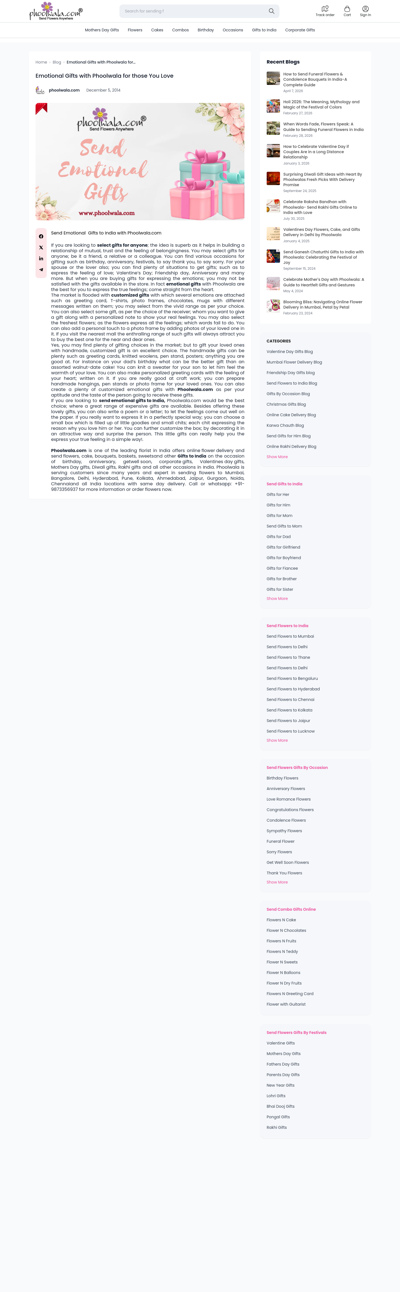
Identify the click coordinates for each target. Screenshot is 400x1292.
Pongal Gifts (278, 1117)
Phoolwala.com (144, 233)
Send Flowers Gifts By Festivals (297, 1032)
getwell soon (137, 462)
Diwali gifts (104, 467)
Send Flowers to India (287, 626)
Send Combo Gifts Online (291, 909)
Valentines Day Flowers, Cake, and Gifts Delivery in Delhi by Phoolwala (321, 232)
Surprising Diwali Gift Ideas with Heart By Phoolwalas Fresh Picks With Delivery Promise (322, 180)
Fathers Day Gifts (283, 1064)
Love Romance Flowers (289, 799)
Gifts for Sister (280, 589)
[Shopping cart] (347, 11)
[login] (365, 11)
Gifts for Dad (279, 536)
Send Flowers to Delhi (287, 647)
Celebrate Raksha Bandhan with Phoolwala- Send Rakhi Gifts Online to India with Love (320, 207)
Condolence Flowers (286, 820)
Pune (127, 478)
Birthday (206, 30)
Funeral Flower (280, 841)
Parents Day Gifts (283, 1074)
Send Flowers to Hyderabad (293, 689)
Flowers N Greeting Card (290, 993)
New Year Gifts (280, 1085)
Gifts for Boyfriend (284, 558)
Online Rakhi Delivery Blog (291, 446)
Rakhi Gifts (277, 1127)
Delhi (83, 478)
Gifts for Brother (282, 579)
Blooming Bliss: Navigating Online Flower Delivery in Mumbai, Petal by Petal (322, 304)
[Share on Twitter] (41, 247)
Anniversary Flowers (286, 788)
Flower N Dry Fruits (284, 983)
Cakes (157, 30)
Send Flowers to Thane (288, 657)
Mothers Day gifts (70, 467)
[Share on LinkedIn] (41, 259)
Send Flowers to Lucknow (291, 731)
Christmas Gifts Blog (286, 404)
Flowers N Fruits (281, 941)
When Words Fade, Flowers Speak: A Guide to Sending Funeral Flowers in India (323, 127)
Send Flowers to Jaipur (288, 720)
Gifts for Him (278, 505)
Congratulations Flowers (290, 809)
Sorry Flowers (279, 852)
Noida (237, 478)
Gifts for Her (278, 494)
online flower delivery (210, 450)
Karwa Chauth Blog (285, 425)
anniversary (102, 462)
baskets (127, 456)
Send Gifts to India (284, 484)
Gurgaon (217, 478)
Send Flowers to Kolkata (289, 710)
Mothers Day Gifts (102, 30)
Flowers (135, 30)
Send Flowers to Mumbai (290, 636)
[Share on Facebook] (41, 236)
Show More (277, 457)
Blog (57, 62)
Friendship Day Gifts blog (291, 372)
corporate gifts (175, 462)
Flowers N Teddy (282, 951)
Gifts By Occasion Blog (288, 394)
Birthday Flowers (282, 778)
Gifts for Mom (279, 515)
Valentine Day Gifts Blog (290, 351)
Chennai (60, 484)
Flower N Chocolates (286, 930)
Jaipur (196, 478)
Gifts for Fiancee (282, 568)
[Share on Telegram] (41, 270)
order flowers (146, 489)
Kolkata (145, 478)
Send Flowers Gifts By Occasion (297, 767)
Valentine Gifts (281, 1043)
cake (86, 456)
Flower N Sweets (282, 962)
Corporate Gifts (300, 30)
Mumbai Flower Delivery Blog (294, 362)
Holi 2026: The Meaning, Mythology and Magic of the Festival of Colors (321, 104)
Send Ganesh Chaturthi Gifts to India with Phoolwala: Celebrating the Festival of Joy (323, 257)
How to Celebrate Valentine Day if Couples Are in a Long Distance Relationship (316, 152)
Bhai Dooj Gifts (281, 1106)
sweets (146, 456)
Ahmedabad (171, 478)
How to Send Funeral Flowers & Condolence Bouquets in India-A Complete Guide (315, 80)
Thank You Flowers (284, 873)
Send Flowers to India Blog (292, 383)
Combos (180, 30)
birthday (71, 462)
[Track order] (325, 11)
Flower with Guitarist (286, 1004)
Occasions (233, 30)
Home (41, 62)
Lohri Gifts (276, 1096)
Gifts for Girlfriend (283, 547)
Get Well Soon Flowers (288, 862)
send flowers (65, 456)
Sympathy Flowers (284, 831)
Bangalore (62, 478)
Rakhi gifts (129, 467)
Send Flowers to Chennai (290, 699)
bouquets (105, 456)
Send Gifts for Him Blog (289, 436)
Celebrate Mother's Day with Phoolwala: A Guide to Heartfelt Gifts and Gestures (323, 282)
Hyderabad (105, 478)
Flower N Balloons (283, 972)
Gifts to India (264, 30)
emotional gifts (183, 284)
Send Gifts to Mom (284, 526)
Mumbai (234, 473)
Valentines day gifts (221, 462)
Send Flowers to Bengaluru (292, 678)
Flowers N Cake (281, 920)
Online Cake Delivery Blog (291, 415)
